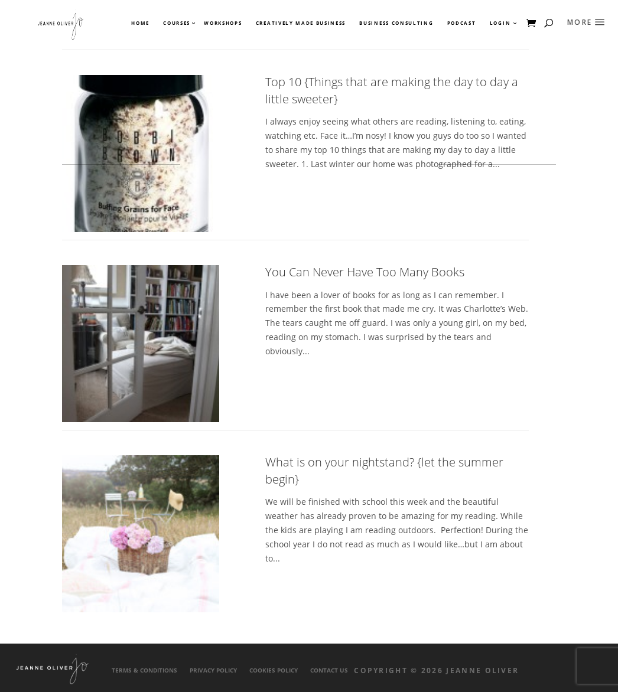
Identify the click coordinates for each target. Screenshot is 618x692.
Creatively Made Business (301, 23)
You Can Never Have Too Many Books (364, 272)
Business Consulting (396, 23)
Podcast (461, 23)
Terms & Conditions (144, 670)
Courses (176, 23)
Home (140, 23)
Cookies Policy (273, 670)
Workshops (223, 23)
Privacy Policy (213, 670)
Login (500, 23)
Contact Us (329, 670)
